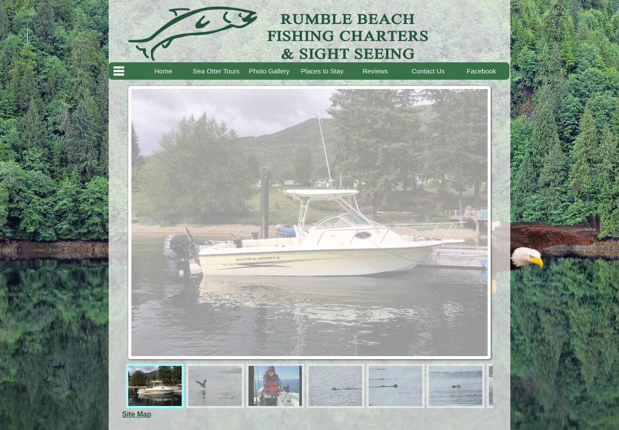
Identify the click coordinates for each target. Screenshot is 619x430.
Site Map (136, 414)
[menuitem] (155, 386)
